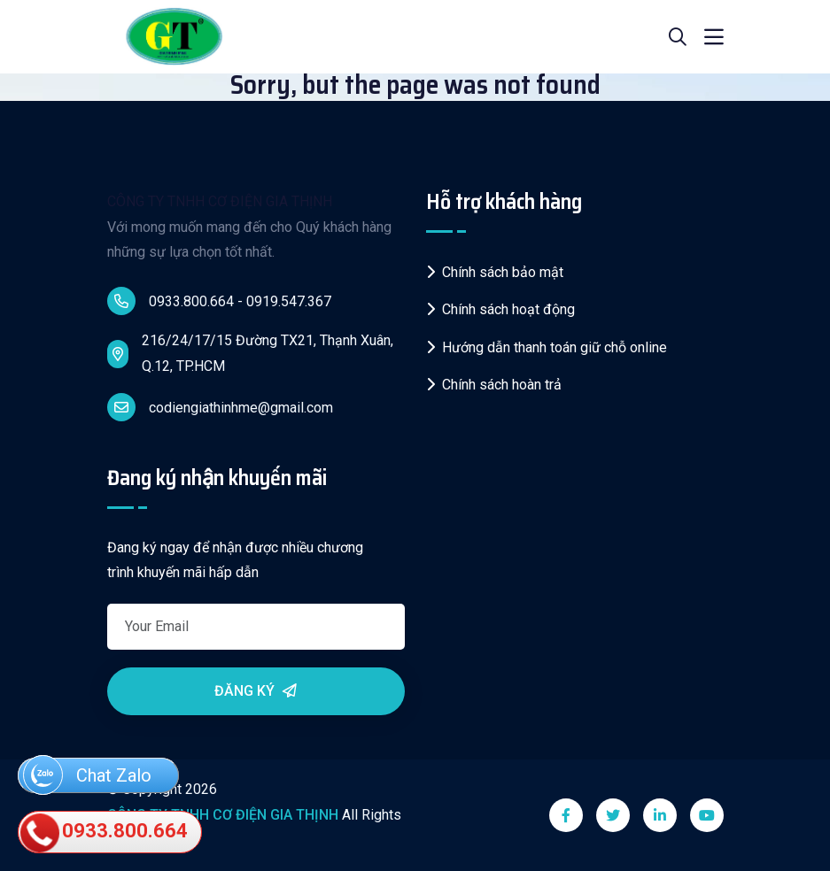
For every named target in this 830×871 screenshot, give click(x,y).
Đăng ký (255, 691)
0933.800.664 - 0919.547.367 (219, 301)
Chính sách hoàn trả (494, 384)
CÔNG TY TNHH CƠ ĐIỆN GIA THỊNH (219, 201)
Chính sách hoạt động (500, 309)
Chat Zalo (87, 777)
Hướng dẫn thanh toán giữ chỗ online (546, 347)
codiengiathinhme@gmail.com (220, 407)
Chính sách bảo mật (494, 272)
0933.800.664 (105, 833)
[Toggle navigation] (714, 37)
